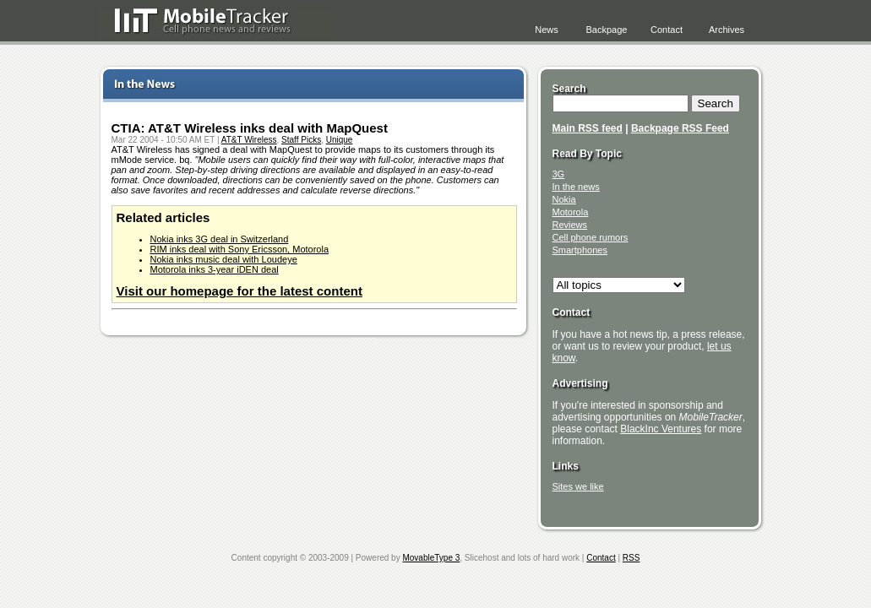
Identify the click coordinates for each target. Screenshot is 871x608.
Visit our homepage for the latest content (239, 291)
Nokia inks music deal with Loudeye (223, 259)
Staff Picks (301, 139)
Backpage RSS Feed (680, 128)
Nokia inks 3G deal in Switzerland (219, 239)
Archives (726, 29)
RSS (631, 557)
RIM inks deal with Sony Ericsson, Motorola (239, 249)
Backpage (607, 29)
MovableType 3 (431, 557)
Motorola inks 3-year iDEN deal (214, 269)
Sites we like (578, 486)
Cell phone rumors (591, 237)
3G (559, 174)
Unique (339, 139)
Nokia (564, 199)
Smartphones (580, 250)
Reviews (570, 225)
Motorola (571, 212)
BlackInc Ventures (660, 429)
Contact (667, 29)
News (546, 29)
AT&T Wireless (249, 139)
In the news (576, 187)
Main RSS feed (588, 128)
